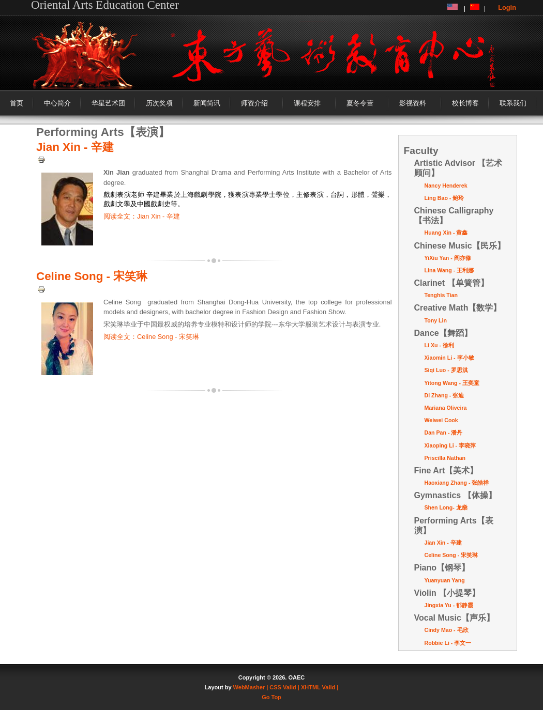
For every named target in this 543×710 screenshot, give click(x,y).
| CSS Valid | (282, 687)
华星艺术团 (108, 103)
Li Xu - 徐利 (439, 345)
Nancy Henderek (446, 185)
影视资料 (412, 103)
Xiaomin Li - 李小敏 (449, 357)
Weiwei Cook (441, 420)
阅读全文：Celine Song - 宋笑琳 (151, 337)
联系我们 (513, 103)
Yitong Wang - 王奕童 (452, 383)
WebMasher (249, 687)
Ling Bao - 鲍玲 (444, 198)
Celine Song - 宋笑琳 (91, 276)
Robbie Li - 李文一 (448, 643)
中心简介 (57, 103)
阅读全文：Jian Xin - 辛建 (141, 216)
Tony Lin (436, 320)
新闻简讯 (206, 103)
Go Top (271, 697)
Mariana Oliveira (446, 408)
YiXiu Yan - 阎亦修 (448, 258)
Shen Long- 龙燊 (446, 507)
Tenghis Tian (441, 295)
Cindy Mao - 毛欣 (447, 630)
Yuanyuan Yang (445, 580)
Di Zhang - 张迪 (444, 395)
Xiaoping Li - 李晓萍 (450, 445)
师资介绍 (254, 103)
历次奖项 (159, 103)
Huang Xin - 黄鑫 (446, 232)
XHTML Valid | (320, 687)
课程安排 (307, 103)
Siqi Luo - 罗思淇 (446, 370)
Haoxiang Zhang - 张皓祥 (457, 483)
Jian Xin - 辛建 (75, 147)
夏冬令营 (359, 103)
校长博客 (465, 103)
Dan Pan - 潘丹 (444, 432)
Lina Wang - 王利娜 (449, 270)
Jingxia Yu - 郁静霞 (449, 605)
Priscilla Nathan (445, 458)
